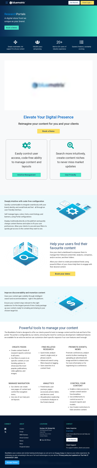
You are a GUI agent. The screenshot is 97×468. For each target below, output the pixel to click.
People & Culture (25, 447)
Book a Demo (11, 28)
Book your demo (62, 274)
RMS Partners (24, 435)
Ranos (21, 441)
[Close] (12, 462)
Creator (22, 429)
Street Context (24, 438)
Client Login (86, 3)
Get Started (74, 3)
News (21, 444)
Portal (21, 432)
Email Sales (69, 431)
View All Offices (45, 440)
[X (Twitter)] (5, 432)
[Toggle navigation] (7, 3)
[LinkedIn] (5, 429)
